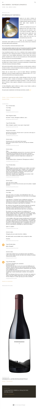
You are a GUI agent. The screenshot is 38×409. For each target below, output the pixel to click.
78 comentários (9, 381)
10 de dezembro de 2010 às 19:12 (12, 135)
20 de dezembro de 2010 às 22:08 (12, 145)
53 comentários (11, 394)
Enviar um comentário (7, 281)
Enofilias (7, 99)
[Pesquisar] (35, 2)
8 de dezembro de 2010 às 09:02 (12, 111)
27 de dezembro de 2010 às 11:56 (12, 228)
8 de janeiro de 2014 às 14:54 (11, 257)
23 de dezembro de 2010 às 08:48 (12, 176)
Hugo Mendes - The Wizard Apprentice (14, 4)
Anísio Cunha (12, 7)
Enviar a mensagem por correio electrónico (15, 97)
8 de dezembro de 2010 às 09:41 (12, 119)
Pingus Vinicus (9, 130)
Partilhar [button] (4, 97)
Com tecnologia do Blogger (19, 405)
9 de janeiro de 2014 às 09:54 (11, 278)
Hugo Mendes (9, 123)
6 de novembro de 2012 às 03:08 (12, 240)
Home (3, 7)
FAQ (7, 7)
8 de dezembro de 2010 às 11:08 (12, 126)
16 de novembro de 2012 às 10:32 (12, 248)
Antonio (8, 139)
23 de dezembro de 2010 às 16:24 (12, 186)
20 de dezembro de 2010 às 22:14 (12, 161)
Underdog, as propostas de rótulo (15, 379)
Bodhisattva (9, 190)
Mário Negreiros (9, 115)
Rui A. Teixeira (9, 105)
